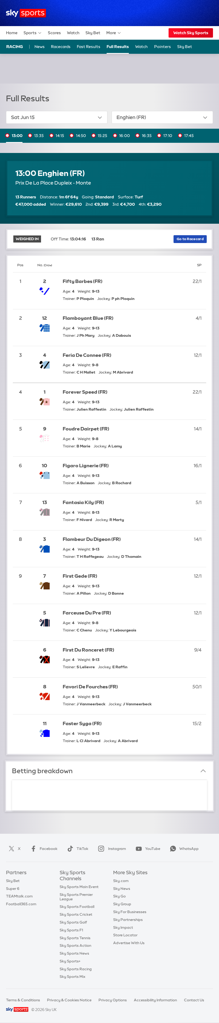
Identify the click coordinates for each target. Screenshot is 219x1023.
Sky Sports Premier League (76, 897)
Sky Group (122, 904)
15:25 (102, 136)
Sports (33, 33)
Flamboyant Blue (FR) (88, 318)
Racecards (61, 47)
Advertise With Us (129, 943)
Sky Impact (123, 927)
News (39, 47)
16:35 (147, 136)
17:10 (167, 136)
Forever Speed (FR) (85, 392)
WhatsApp (183, 848)
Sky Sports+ (70, 961)
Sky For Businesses (129, 912)
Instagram (111, 848)
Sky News (121, 888)
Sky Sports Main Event (79, 887)
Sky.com (121, 881)
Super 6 (12, 888)
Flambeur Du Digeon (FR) (92, 539)
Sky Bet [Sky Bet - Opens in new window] (184, 47)
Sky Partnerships (128, 919)
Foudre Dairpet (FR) (86, 429)
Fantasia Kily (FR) (83, 502)
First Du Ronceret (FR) (88, 650)
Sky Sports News (74, 953)
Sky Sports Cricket (76, 914)
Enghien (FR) (162, 117)
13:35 (39, 136)
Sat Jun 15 (57, 117)
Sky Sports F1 (71, 930)
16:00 (124, 136)
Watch (73, 33)
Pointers (162, 47)
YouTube (147, 848)
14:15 (60, 136)
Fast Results (88, 47)
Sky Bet (92, 33)
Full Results (118, 47)
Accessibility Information (155, 1000)
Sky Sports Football (77, 906)
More (113, 33)
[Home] (26, 13)
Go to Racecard (190, 239)
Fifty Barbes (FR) (82, 281)
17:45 (189, 136)
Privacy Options (113, 1000)
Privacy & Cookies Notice (69, 1000)
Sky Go (119, 896)
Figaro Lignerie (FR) (86, 465)
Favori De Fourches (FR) (90, 686)
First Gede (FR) (80, 576)
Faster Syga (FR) (82, 723)
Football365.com (21, 904)
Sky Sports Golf (73, 922)
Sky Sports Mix (72, 976)
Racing (14, 46)
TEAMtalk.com (19, 896)
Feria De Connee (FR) (87, 355)
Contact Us (194, 1000)
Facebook (42, 848)
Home (12, 33)
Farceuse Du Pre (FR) (87, 613)
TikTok (76, 848)
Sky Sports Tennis (75, 938)
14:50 (81, 136)
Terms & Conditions (23, 1000)
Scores (54, 33)
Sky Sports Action (75, 945)
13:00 (17, 136)
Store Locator (125, 935)
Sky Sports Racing (76, 969)
